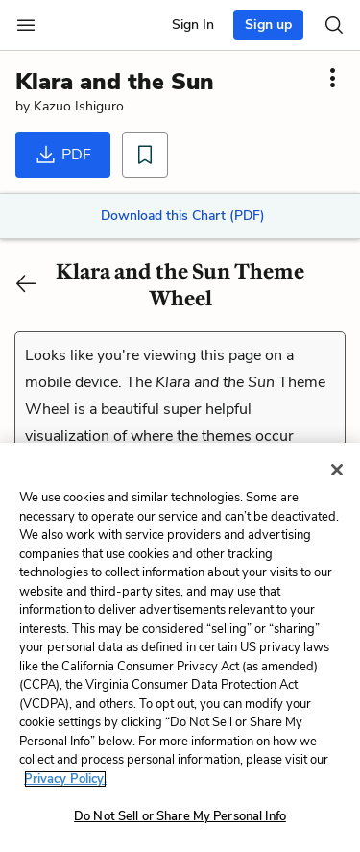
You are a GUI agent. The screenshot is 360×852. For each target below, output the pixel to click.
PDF (63, 154)
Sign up (268, 24)
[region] (180, 647)
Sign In (193, 24)
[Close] (337, 470)
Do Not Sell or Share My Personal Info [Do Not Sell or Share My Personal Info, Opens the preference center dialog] (180, 816)
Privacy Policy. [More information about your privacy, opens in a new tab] (65, 779)
